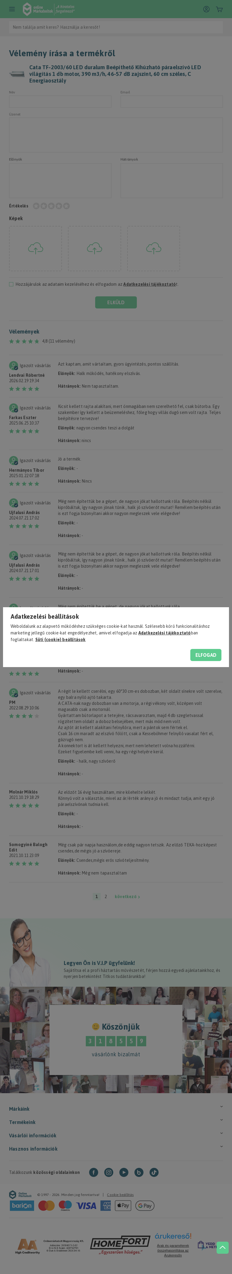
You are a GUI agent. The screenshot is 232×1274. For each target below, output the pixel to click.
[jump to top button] (220, 1238)
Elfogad (205, 655)
